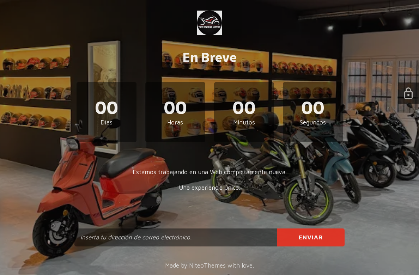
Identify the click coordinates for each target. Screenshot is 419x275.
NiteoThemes (207, 265)
